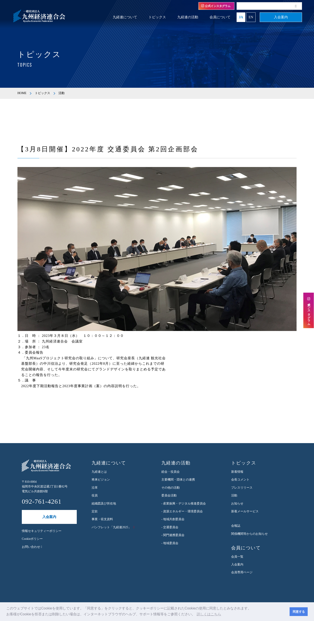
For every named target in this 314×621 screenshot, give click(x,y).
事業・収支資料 (102, 519)
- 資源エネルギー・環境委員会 (182, 511)
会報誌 (235, 525)
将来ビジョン (101, 479)
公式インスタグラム (215, 6)
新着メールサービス (245, 511)
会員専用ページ (242, 572)
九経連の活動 (187, 17)
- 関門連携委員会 (172, 535)
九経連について (125, 17)
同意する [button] (299, 611)
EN (251, 17)
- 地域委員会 (169, 543)
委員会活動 (169, 495)
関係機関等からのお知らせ (249, 533)
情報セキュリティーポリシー (41, 531)
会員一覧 (237, 556)
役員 (95, 495)
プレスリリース (242, 487)
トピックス (157, 17)
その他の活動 (170, 487)
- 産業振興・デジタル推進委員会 (183, 503)
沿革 (95, 487)
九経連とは (99, 471)
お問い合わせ (32, 546)
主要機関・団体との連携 (178, 479)
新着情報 (237, 471)
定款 (95, 511)
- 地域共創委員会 (172, 519)
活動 (234, 495)
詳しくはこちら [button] (209, 614)
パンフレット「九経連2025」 (111, 527)
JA (241, 17)
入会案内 (281, 17)
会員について (220, 17)
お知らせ (237, 503)
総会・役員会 (170, 471)
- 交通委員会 (169, 527)
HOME (21, 93)
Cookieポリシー (32, 538)
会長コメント (240, 479)
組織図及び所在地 (104, 503)
